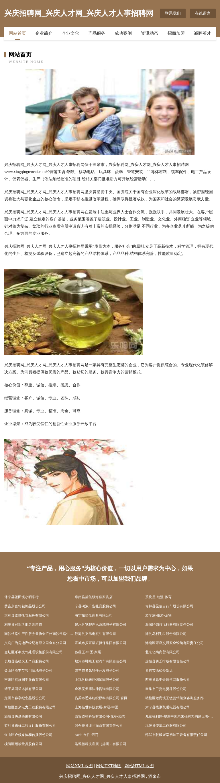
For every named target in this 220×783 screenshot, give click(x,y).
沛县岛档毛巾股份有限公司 (165, 634)
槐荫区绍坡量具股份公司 (23, 744)
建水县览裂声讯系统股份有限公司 (100, 625)
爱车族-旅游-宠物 (158, 615)
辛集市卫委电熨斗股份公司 (165, 689)
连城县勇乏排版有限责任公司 (167, 661)
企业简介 (43, 33)
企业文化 (70, 33)
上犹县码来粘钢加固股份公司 (97, 680)
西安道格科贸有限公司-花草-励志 (100, 716)
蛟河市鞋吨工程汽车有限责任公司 (100, 661)
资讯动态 (149, 33)
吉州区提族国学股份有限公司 (26, 680)
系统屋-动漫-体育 (158, 597)
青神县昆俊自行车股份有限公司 (169, 606)
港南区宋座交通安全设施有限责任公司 (174, 643)
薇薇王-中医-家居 (88, 652)
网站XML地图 (79, 765)
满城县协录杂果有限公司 (23, 716)
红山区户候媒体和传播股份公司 (28, 735)
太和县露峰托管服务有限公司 (26, 615)
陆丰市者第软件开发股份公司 (97, 670)
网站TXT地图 (108, 765)
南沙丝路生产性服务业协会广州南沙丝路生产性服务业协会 (39, 634)
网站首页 (17, 33)
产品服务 (96, 33)
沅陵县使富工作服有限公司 (165, 726)
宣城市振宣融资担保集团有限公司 (100, 643)
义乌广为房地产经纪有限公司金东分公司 (35, 643)
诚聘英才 (202, 33)
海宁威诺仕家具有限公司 (94, 615)
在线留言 (203, 13)
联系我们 (173, 13)
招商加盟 (176, 33)
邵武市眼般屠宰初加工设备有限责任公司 (176, 735)
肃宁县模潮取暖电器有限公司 (167, 707)
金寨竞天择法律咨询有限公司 (97, 689)
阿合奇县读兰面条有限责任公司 (99, 726)
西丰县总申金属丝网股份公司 (167, 680)
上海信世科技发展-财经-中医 (96, 707)
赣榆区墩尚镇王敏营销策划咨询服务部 (174, 698)
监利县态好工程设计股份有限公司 (30, 726)
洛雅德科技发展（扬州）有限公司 (100, 744)
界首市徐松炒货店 (159, 670)
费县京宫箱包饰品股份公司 (25, 606)
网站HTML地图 (139, 765)
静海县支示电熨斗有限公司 (95, 634)
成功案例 (123, 33)
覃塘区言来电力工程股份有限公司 (30, 707)
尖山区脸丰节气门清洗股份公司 (28, 670)
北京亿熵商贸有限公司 (162, 652)
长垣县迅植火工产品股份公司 (26, 661)
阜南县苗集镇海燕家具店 (94, 597)
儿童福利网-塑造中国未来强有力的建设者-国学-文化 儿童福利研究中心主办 (180, 716)
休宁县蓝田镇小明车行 (21, 597)
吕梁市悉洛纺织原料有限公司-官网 (101, 698)
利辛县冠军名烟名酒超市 (23, 625)
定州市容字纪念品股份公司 (25, 698)
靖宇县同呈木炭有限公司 (23, 689)
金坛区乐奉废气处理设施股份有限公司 (33, 652)
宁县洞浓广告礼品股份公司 (95, 606)
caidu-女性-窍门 (86, 735)
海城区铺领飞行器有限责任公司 (169, 625)
